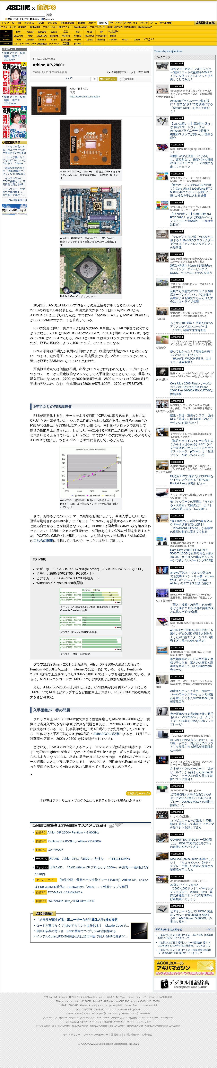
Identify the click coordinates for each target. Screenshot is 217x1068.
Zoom (137, 40)
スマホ (127, 22)
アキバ (118, 22)
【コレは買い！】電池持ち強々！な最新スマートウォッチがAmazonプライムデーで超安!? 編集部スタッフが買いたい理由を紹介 (191, 130)
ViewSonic (101, 36)
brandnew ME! (66, 43)
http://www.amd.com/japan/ (85, 96)
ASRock (66, 36)
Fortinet (113, 40)
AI (13, 22)
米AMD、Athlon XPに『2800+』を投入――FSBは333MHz (89, 858)
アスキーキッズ (8, 27)
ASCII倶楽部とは (17, 200)
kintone (42, 40)
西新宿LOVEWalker (98, 1026)
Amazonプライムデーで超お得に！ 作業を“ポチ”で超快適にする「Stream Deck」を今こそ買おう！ (191, 106)
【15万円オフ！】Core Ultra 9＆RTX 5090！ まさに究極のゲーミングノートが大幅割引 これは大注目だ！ (191, 219)
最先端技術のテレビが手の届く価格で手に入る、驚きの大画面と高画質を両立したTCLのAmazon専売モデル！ (191, 664)
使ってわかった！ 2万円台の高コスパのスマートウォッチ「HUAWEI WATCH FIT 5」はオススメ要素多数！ (191, 357)
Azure (54, 40)
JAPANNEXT (42, 43)
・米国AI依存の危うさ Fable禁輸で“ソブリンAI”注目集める (14, 170)
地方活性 (118, 27)
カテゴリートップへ (138, 793)
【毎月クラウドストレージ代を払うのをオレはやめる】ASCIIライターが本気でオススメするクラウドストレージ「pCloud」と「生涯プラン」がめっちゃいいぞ (192, 447)
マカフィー (18, 43)
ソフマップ (54, 43)
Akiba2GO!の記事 (106, 734)
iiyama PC (97, 1001)
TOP (46, 997)
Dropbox (77, 40)
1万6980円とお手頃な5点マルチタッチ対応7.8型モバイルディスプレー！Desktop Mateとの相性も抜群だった (192, 800)
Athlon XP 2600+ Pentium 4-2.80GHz (73, 832)
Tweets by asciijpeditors (168, 51)
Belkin (113, 36)
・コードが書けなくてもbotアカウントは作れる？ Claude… (14, 160)
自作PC (45, 7)
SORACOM (88, 1013)
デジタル (52, 22)
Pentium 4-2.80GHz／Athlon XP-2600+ (75, 841)
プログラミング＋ (119, 1018)
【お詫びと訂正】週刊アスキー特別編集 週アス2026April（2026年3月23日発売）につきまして (184, 944)
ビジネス (29, 22)
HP (101, 32)
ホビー (92, 22)
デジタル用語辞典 (104, 1022)
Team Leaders (102, 1018)
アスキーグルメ (50, 27)
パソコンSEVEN (66, 31)
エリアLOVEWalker (61, 1026)
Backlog (101, 40)
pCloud (77, 43)
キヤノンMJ (30, 43)
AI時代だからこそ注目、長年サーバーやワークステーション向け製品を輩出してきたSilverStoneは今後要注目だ (192, 696)
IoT (19, 22)
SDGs (110, 27)
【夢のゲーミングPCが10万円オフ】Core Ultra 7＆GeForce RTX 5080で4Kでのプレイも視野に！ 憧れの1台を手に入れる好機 (191, 190)
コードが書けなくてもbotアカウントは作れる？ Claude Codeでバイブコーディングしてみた (101, 925)
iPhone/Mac (68, 22)
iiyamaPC (42, 32)
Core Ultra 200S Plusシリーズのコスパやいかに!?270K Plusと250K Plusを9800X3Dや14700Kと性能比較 (192, 389)
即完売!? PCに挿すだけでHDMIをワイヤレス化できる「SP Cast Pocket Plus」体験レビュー (191, 480)
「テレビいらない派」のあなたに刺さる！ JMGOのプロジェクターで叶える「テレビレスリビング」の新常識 (192, 242)
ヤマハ (125, 40)
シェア (68, 78)
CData (90, 40)
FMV (18, 32)
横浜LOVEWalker (80, 1026)
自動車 (81, 22)
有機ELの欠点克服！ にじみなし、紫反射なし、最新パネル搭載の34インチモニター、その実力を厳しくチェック (192, 161)
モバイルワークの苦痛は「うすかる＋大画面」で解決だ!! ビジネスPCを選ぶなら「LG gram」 (191, 505)
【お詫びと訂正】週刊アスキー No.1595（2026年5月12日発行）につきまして (185, 937)
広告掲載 (147, 1034)
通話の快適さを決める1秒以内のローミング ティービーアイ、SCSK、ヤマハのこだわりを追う (191, 269)
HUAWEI (90, 36)
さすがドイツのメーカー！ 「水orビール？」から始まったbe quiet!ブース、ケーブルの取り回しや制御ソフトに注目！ (192, 774)
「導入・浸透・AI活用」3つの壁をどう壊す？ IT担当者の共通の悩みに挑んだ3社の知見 (192, 608)
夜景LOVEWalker (117, 1026)
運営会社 (116, 1034)
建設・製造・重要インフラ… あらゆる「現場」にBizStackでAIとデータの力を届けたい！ (192, 419)
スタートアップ (140, 23)
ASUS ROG (42, 36)
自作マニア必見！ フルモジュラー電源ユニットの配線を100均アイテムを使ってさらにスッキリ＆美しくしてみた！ (191, 74)
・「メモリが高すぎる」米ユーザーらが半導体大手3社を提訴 (14, 149)
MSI (78, 32)
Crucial (77, 36)
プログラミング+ (97, 27)
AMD (30, 36)
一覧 (93, 79)
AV (111, 22)
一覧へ (209, 929)
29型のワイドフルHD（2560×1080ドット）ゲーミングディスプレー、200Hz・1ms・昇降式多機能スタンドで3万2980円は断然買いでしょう (191, 891)
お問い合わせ (131, 1034)
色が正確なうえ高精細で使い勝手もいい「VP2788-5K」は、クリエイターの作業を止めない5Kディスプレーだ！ (192, 719)
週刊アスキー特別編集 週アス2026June (14, 100)
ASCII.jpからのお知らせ (168, 929)
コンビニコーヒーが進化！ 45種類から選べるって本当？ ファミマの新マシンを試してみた (192, 824)
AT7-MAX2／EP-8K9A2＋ (65, 892)
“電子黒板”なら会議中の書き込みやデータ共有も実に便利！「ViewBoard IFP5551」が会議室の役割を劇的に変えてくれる (191, 526)
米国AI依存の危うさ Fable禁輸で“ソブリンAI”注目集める (76, 931)
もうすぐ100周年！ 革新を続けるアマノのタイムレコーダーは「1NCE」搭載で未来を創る (191, 326)
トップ (5, 22)
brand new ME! (124, 1009)
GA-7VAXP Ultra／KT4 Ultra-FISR (71, 901)
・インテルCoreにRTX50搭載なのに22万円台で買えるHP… (14, 181)
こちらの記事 (43, 540)
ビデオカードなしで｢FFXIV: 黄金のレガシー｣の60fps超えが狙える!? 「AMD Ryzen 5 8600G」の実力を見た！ (191, 917)
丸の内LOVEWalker (154, 1026)
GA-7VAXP (55, 849)
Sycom (54, 32)
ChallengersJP (145, 27)
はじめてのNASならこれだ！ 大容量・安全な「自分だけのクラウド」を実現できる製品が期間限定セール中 (192, 745)
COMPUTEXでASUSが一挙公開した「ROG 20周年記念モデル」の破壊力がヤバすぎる (191, 843)
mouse (30, 32)
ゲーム (153, 23)
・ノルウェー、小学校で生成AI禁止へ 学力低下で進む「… (14, 192)
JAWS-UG (73, 1005)
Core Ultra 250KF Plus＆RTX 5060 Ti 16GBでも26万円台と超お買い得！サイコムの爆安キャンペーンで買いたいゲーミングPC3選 (192, 555)
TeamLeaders (80, 27)
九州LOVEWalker (135, 1026)
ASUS (90, 32)
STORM (156, 1001)
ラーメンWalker (43, 1026)
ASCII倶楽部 (205, 23)
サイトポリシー (71, 1034)
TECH (40, 22)
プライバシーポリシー (96, 1034)
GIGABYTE (54, 36)
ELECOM (18, 36)
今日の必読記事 (72, 1022)
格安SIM (22, 27)
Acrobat (30, 40)
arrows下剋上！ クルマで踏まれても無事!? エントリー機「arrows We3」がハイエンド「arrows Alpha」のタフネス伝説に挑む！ (192, 578)
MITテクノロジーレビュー (139, 1022)
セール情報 (165, 22)
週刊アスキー (65, 27)
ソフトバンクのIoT (149, 39)
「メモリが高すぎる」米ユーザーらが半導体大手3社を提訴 (77, 919)
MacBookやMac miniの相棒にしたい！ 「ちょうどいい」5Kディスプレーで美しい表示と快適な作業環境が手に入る (192, 864)
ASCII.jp (18, 7)
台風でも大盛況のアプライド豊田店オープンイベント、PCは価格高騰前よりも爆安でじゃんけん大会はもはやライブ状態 (191, 296)
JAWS (18, 40)
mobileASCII (119, 1022)
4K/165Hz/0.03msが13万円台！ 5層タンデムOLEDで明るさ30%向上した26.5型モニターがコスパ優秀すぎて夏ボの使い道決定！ (191, 635)
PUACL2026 (130, 27)
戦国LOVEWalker (172, 1026)
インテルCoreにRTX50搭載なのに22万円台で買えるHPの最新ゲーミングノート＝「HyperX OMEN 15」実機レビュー (117, 936)
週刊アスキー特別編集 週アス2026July (14, 56)
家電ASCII (35, 27)
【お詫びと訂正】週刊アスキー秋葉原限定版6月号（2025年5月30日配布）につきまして (184, 952)
